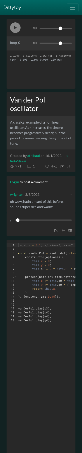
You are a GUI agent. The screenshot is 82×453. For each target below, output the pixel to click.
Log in (14, 182)
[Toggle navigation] (73, 8)
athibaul (33, 155)
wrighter (16, 194)
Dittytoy (12, 7)
